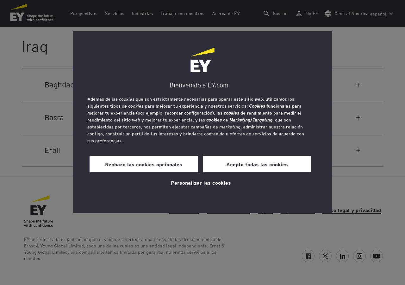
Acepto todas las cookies (257, 164)
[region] (202, 122)
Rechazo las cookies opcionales (143, 164)
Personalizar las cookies (201, 182)
